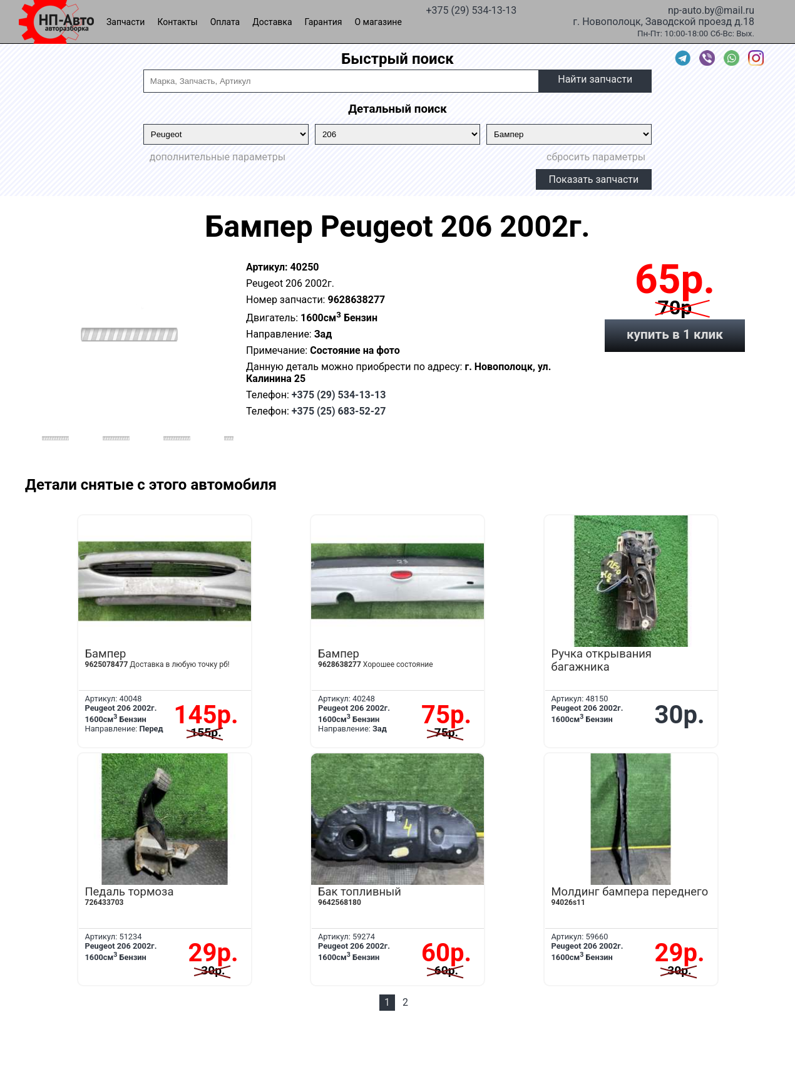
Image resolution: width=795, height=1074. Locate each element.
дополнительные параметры (217, 157)
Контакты (177, 22)
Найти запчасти (595, 79)
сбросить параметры (595, 157)
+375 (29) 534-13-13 (471, 9)
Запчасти (125, 22)
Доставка (272, 22)
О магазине (378, 22)
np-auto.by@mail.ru (711, 9)
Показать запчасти (594, 179)
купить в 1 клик (675, 334)
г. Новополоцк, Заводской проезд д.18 (663, 21)
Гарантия (323, 22)
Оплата (225, 22)
